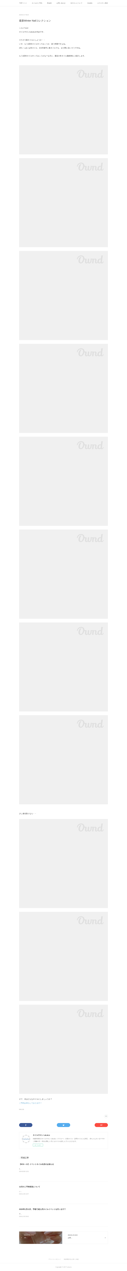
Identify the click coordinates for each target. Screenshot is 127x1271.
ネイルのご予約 (37, 3)
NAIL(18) (21, 1109)
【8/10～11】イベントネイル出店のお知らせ (36, 1164)
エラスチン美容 (102, 3)
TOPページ (23, 3)
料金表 (49, 3)
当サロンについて (76, 3)
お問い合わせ (61, 3)
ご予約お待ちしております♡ (30, 1103)
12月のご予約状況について (29, 1187)
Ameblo (89, 3)
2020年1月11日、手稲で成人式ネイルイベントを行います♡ (42, 1209)
